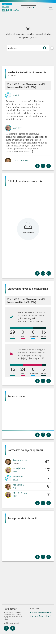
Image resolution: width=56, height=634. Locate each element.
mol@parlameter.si (11, 623)
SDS (15, 471)
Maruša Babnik (20, 493)
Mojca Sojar (18, 485)
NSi (14, 488)
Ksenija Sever (19, 468)
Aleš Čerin (17, 128)
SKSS (15, 480)
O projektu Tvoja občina (39, 616)
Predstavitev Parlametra (39, 612)
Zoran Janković (20, 160)
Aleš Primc (18, 95)
